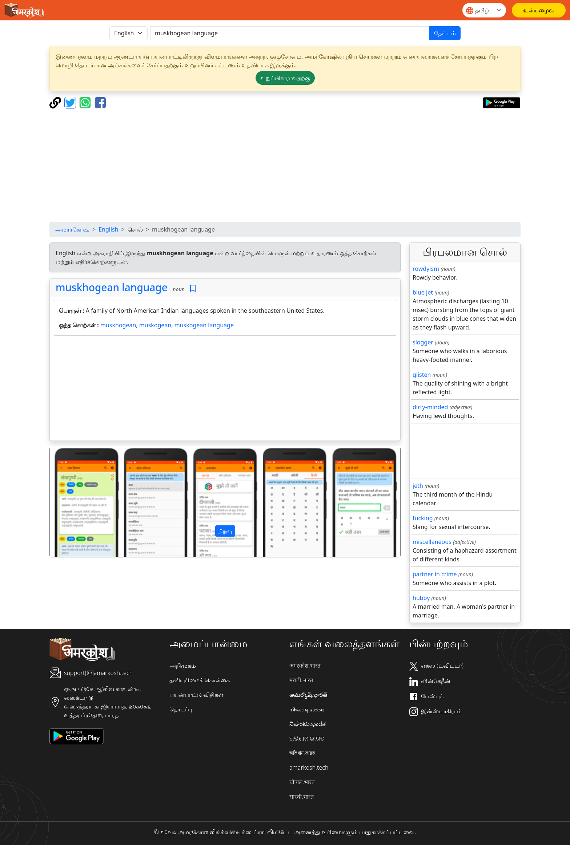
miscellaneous (432, 542)
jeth (418, 486)
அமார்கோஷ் (72, 229)
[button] (76, 502)
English (108, 229)
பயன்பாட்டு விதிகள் (196, 695)
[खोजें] (290, 33)
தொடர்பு (180, 709)
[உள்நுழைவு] (539, 10)
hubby (421, 598)
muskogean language (204, 325)
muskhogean (118, 325)
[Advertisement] (285, 165)
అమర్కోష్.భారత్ (308, 695)
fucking (423, 518)
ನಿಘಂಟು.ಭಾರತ (307, 724)
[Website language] (484, 10)
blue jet (423, 292)
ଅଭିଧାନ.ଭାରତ (306, 738)
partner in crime (435, 574)
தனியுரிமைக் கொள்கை (199, 680)
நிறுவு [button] (225, 531)
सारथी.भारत (301, 797)
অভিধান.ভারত (302, 753)
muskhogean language (112, 287)
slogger (423, 342)
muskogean (155, 325)
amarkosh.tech (308, 767)
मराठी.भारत (301, 680)
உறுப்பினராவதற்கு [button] (285, 78)
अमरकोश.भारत (305, 666)
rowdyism (426, 269)
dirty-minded (430, 407)
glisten (422, 375)
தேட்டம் (445, 33)
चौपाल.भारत (302, 782)
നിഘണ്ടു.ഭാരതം (306, 709)
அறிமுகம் (182, 666)
